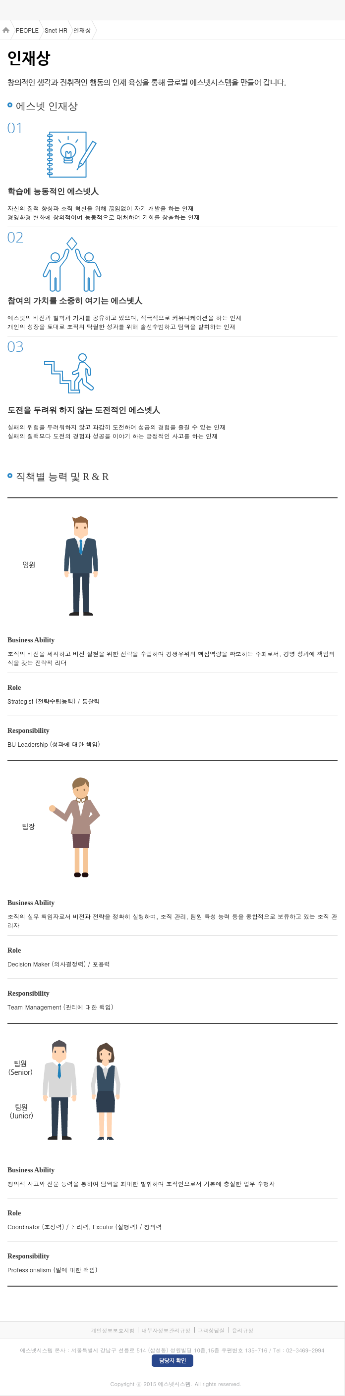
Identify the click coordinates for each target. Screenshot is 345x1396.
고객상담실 (211, 1330)
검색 (335, 9)
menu (10, 10)
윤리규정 (243, 1330)
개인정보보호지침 (112, 1330)
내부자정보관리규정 (165, 1330)
